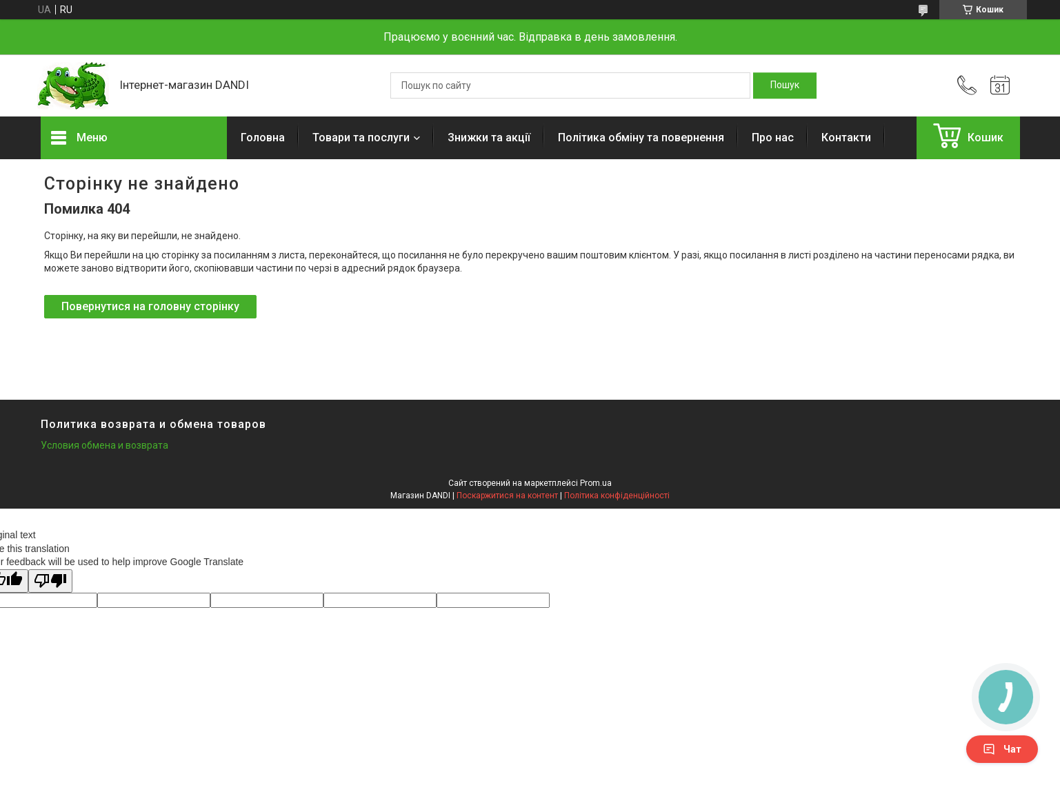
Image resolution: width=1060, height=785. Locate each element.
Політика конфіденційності (617, 495)
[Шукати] (785, 85)
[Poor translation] (50, 581)
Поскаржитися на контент (507, 495)
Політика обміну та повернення (641, 137)
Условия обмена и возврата (104, 445)
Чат (1002, 749)
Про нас (773, 137)
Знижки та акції (489, 137)
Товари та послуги (361, 137)
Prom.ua (596, 483)
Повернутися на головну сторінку (150, 306)
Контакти (846, 137)
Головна (263, 137)
